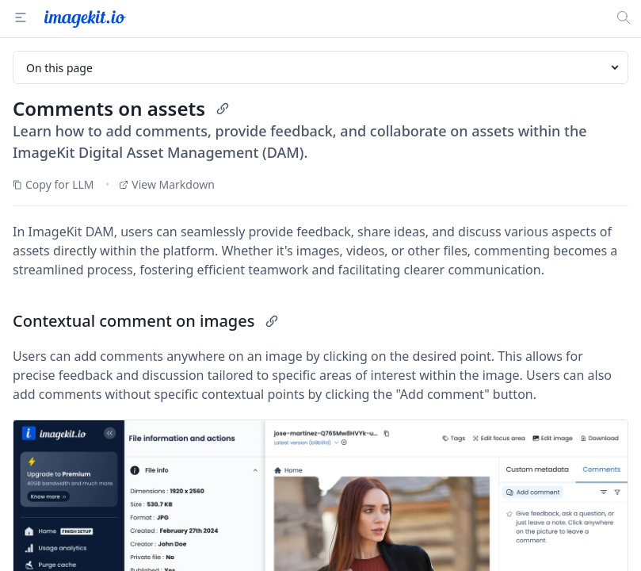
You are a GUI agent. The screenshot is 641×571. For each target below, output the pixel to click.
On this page (323, 67)
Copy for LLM (53, 184)
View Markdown (167, 184)
